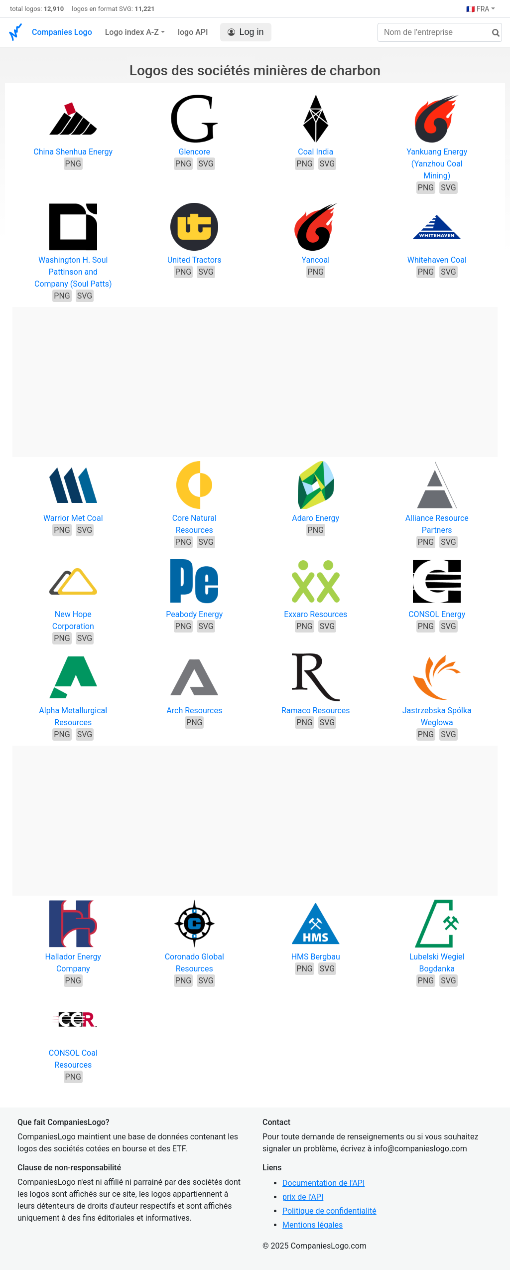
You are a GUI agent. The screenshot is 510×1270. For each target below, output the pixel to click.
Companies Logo (62, 32)
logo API (193, 32)
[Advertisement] (255, 377)
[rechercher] (492, 33)
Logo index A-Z (132, 32)
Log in (246, 32)
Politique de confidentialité (329, 1211)
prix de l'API (302, 1197)
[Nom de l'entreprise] (440, 32)
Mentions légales (312, 1225)
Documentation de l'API (323, 1183)
